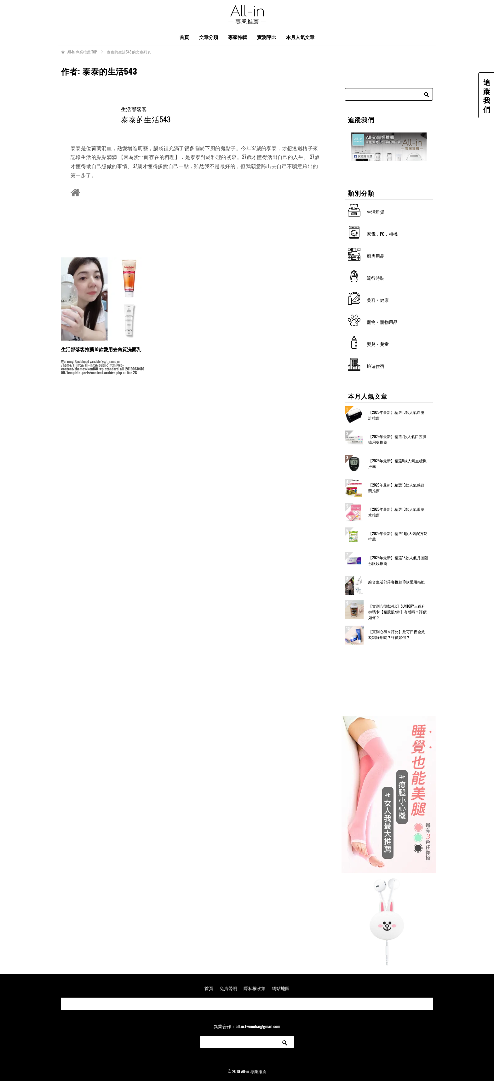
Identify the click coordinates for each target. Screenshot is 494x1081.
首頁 (184, 36)
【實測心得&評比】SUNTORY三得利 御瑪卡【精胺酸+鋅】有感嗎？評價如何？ (397, 611)
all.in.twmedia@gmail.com (258, 1026)
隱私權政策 (255, 988)
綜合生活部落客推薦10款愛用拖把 (396, 581)
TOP (82, 52)
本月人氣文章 (300, 36)
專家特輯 (237, 36)
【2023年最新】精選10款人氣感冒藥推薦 (396, 487)
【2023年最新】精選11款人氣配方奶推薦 (398, 536)
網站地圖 (281, 988)
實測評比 (266, 36)
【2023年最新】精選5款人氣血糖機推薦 (397, 463)
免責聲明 (228, 988)
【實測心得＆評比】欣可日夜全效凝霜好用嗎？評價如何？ (396, 634)
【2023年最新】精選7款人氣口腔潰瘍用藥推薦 (397, 439)
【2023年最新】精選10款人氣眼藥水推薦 (396, 511)
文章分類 (208, 36)
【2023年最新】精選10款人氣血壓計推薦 (396, 414)
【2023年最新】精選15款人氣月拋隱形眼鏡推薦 (398, 560)
